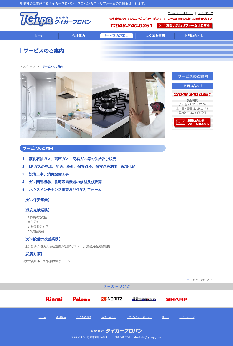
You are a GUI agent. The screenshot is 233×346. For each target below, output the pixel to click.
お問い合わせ (108, 317)
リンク (165, 317)
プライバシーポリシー (180, 13)
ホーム (42, 317)
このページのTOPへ (201, 279)
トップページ (27, 66)
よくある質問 (83, 317)
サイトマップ (205, 13)
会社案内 (61, 317)
